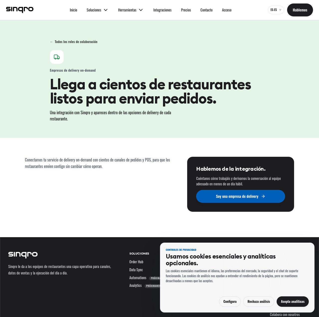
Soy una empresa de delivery (240, 196)
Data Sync (136, 269)
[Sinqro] (19, 10)
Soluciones (139, 253)
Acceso (227, 9)
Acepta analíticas (293, 301)
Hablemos (300, 9)
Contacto (206, 9)
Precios (186, 9)
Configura (230, 301)
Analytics (147, 285)
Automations (149, 277)
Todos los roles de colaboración (73, 41)
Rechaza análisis (258, 301)
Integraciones (162, 9)
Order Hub (136, 261)
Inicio (73, 9)
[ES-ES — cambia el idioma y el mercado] (276, 10)
